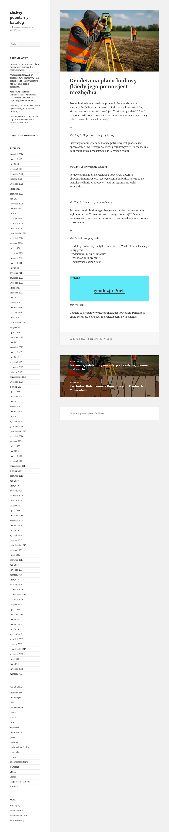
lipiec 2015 (15, 659)
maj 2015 (14, 664)
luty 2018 (14, 530)
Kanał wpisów (16, 810)
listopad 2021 (16, 372)
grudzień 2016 (16, 589)
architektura (16, 692)
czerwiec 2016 (16, 614)
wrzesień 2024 (16, 238)
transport (14, 766)
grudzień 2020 (16, 426)
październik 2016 (18, 594)
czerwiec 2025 (16, 193)
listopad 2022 (16, 317)
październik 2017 (18, 545)
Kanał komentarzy (18, 815)
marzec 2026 (16, 159)
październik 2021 (18, 377)
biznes (13, 702)
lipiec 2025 (15, 188)
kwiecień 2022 (16, 347)
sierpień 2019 (16, 471)
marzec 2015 (16, 673)
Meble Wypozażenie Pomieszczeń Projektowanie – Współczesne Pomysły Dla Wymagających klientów (23, 96)
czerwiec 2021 (16, 396)
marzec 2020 (16, 456)
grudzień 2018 (16, 495)
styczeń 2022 (16, 362)
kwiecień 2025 (16, 203)
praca (12, 737)
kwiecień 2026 (16, 154)
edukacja (14, 717)
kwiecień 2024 (16, 258)
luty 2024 (14, 268)
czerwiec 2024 (16, 253)
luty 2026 (14, 164)
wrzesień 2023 (16, 282)
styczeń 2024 (16, 272)
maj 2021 (14, 401)
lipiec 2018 (15, 510)
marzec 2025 (16, 208)
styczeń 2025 (16, 218)
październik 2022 (18, 322)
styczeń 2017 (16, 584)
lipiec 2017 (15, 555)
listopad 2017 (16, 540)
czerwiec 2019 (16, 475)
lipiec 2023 (15, 287)
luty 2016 (14, 629)
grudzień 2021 (16, 367)
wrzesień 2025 (16, 183)
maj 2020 (14, 451)
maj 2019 (14, 480)
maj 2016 (14, 619)
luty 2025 (14, 213)
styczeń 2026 (16, 169)
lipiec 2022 (15, 332)
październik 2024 (18, 233)
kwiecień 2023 (16, 302)
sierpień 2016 (16, 604)
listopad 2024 (16, 228)
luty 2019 (14, 485)
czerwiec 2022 (16, 337)
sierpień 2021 (16, 386)
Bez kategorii (16, 697)
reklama (14, 742)
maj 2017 (14, 564)
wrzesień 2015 (16, 654)
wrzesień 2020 (16, 436)
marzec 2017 (16, 574)
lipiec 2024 (15, 248)
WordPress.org (17, 820)
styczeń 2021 (16, 421)
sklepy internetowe (19, 761)
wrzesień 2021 (16, 381)
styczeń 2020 (16, 461)
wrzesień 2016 (16, 599)
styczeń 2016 (16, 634)
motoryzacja (16, 732)
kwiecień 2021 (16, 406)
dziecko (13, 712)
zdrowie (13, 786)
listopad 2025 (16, 179)
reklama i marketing (19, 747)
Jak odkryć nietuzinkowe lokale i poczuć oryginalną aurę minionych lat (25, 108)
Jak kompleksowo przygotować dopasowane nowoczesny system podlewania (24, 119)
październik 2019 (18, 466)
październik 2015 (18, 649)
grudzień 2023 (16, 277)
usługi (13, 776)
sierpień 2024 (16, 243)
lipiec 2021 (15, 391)
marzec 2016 (16, 624)
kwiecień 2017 (16, 569)
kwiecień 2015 (16, 669)
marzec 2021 (16, 411)
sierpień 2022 (16, 327)
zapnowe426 (96, 338)
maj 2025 (14, 198)
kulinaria (14, 727)
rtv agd (13, 757)
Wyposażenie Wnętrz (20, 781)
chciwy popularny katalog (19, 17)
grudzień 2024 (16, 223)
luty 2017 (14, 579)
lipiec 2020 (15, 446)
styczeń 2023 (16, 312)
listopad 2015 (16, 644)
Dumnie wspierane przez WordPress (87, 413)
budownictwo (16, 707)
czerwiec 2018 (16, 515)
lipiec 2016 (15, 609)
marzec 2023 (16, 307)
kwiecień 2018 (16, 520)
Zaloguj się (15, 805)
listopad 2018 (16, 500)
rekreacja (14, 752)
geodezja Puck (109, 290)
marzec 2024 (16, 263)
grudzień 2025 (16, 174)
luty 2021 (14, 416)
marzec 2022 (16, 352)
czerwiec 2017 (16, 560)
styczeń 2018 (16, 535)
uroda (13, 771)
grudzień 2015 (16, 639)
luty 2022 (14, 357)
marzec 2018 (16, 525)
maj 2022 (14, 342)
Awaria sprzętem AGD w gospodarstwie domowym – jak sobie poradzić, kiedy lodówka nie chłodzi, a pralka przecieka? (24, 80)
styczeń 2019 (16, 490)
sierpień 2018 (16, 505)
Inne (12, 722)
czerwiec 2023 (16, 292)
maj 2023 (14, 297)
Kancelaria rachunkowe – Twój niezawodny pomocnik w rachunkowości (24, 67)
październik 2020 (18, 431)
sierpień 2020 (16, 441)
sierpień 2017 (16, 550)
